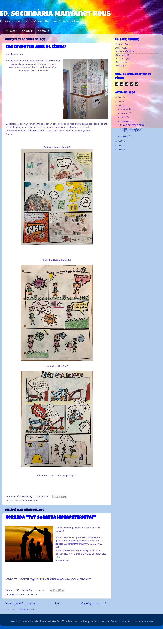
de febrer (125, 121)
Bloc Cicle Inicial (122, 55)
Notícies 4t (43, 31)
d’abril (123, 117)
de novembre (127, 109)
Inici (57, 603)
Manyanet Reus (122, 44)
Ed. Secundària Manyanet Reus (55, 14)
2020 (120, 101)
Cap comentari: (42, 496)
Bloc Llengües (121, 65)
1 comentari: (40, 590)
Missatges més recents (20, 603)
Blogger (150, 621)
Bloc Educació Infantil (124, 51)
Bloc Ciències (121, 62)
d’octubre (125, 113)
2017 (120, 145)
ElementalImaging (119, 621)
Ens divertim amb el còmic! (35, 47)
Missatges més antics (94, 603)
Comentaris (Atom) (27, 609)
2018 (120, 141)
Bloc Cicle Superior (123, 58)
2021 (120, 97)
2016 (120, 149)
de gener (125, 136)
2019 (120, 105)
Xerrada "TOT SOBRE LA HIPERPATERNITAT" (50, 518)
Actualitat (11, 31)
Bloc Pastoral (121, 48)
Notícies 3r (27, 31)
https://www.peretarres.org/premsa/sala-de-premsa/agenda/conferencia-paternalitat (48, 579)
